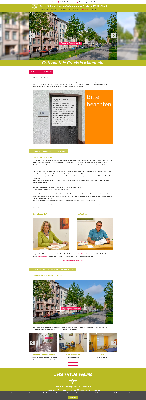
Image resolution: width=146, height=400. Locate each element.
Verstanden (73, 397)
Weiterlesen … (72, 395)
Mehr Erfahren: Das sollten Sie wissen (73, 260)
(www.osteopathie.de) (76, 254)
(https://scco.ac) (42, 256)
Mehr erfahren (73, 364)
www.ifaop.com (52, 165)
